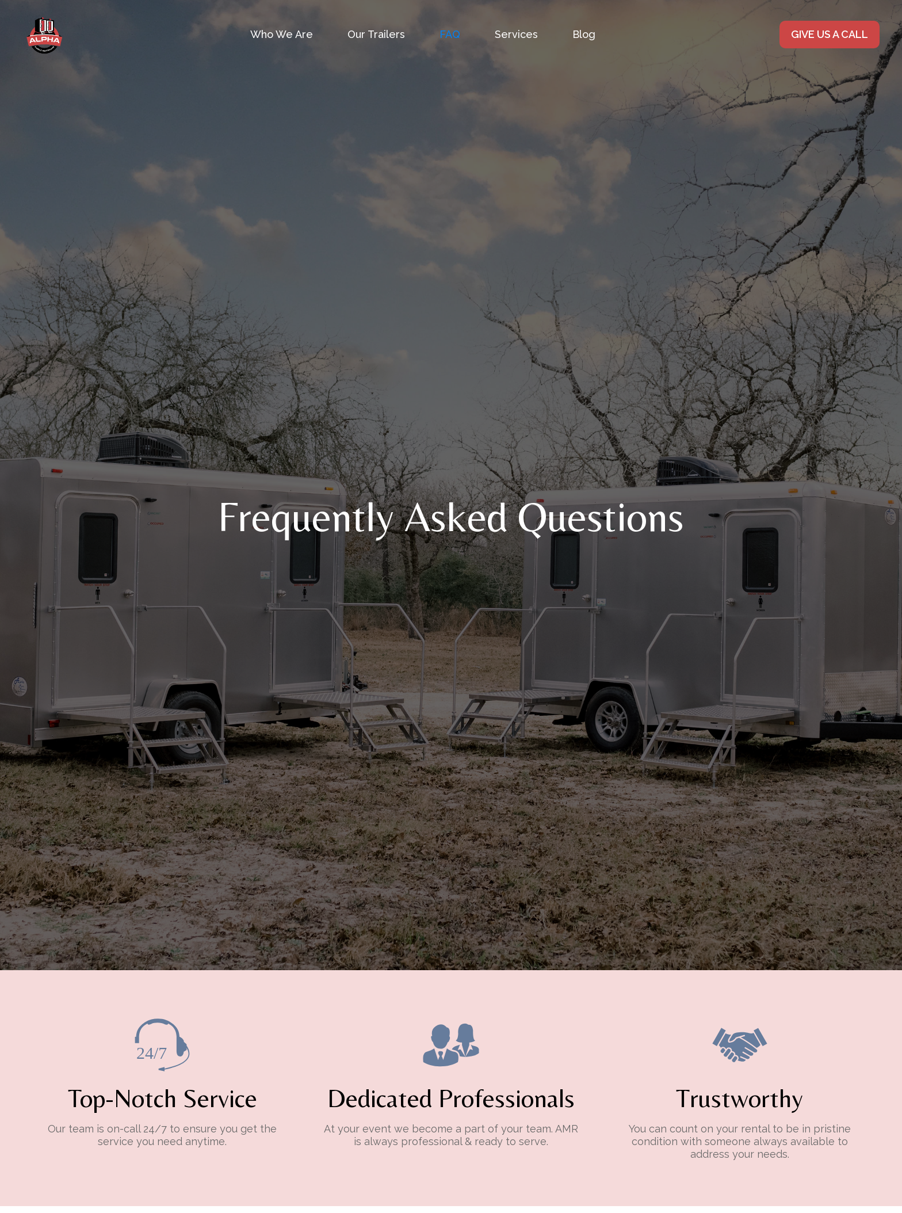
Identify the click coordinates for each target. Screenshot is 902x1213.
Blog (583, 34)
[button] (516, 34)
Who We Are (281, 34)
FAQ (449, 34)
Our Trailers (376, 34)
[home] (44, 34)
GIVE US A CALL (829, 34)
